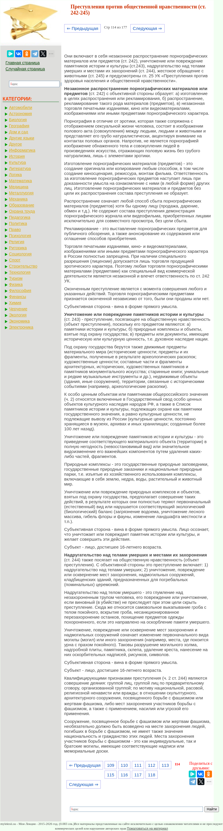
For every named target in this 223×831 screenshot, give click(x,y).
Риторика (18, 248)
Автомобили (20, 107)
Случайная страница (25, 69)
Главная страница (23, 62)
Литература (20, 168)
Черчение (18, 309)
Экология (17, 315)
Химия (15, 302)
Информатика (22, 150)
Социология (20, 254)
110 (124, 765)
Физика (16, 284)
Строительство (23, 266)
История (17, 156)
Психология (20, 235)
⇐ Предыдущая (82, 28)
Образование (21, 205)
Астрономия (20, 113)
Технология (19, 272)
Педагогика (19, 217)
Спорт (14, 260)
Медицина (18, 187)
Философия (20, 290)
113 (165, 765)
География (19, 125)
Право (15, 229)
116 (124, 774)
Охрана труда (22, 211)
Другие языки (21, 138)
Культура (17, 162)
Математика (20, 180)
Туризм (15, 278)
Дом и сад (18, 132)
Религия (16, 241)
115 (110, 774)
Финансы (17, 296)
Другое (15, 144)
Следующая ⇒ (147, 28)
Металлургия (21, 193)
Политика (18, 223)
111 (137, 765)
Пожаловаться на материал (147, 828)
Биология (18, 119)
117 (137, 774)
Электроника (21, 327)
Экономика (19, 321)
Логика (15, 174)
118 (151, 774)
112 (151, 765)
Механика (18, 199)
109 (110, 765)
